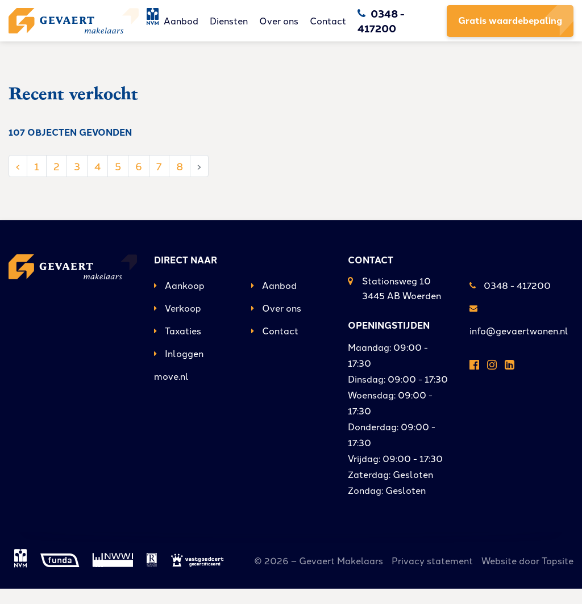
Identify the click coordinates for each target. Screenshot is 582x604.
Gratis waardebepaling (510, 28)
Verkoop (177, 323)
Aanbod (202, 28)
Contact (349, 28)
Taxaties (177, 345)
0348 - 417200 (510, 300)
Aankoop (179, 300)
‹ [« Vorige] (18, 180)
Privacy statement (432, 575)
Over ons (299, 28)
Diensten (250, 28)
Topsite (557, 575)
